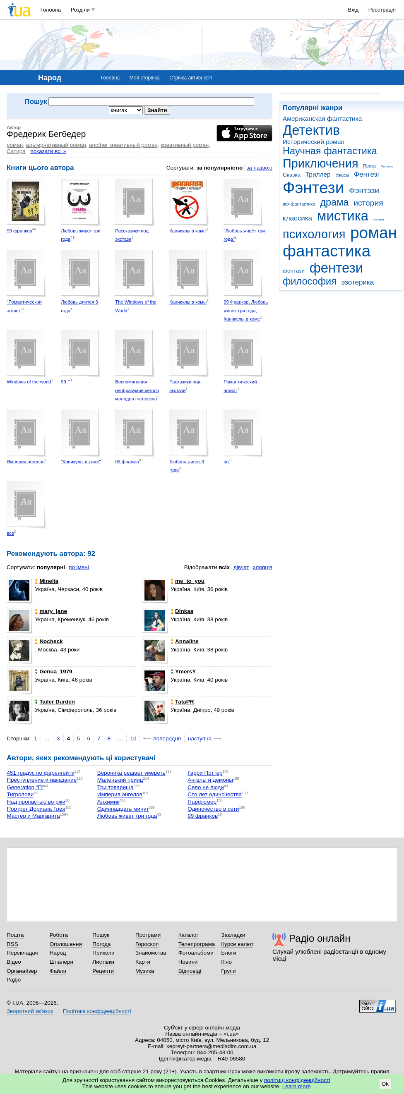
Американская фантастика (322, 118)
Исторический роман (313, 141)
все (10, 533)
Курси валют (237, 944)
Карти (142, 962)
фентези (336, 267)
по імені (79, 567)
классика (297, 218)
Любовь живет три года (127, 816)
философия (310, 281)
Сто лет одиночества (215, 795)
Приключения (320, 163)
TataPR (182, 702)
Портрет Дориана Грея (36, 809)
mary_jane (51, 611)
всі (226, 461)
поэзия (378, 219)
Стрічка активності (190, 78)
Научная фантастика (330, 151)
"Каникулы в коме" (81, 461)
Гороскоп (147, 944)
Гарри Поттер (205, 773)
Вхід (353, 10)
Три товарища (115, 787)
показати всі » (48, 151)
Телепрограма (196, 944)
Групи (228, 971)
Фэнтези (313, 187)
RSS (12, 944)
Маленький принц (120, 780)
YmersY (183, 671)
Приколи (103, 953)
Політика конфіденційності (97, 1011)
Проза (369, 165)
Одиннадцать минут (123, 809)
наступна (200, 738)
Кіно (226, 962)
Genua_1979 (53, 671)
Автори (19, 758)
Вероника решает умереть (131, 773)
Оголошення (66, 944)
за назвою (259, 168)
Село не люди (206, 787)
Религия (387, 166)
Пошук (100, 935)
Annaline (185, 641)
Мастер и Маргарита (33, 816)
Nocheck (49, 641)
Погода (101, 944)
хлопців (262, 567)
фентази (294, 271)
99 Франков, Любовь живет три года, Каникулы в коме (246, 310)
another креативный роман (123, 145)
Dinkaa (182, 611)
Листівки (103, 962)
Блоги (228, 953)
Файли (58, 971)
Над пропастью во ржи (36, 802)
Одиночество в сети (213, 809)
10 (133, 738)
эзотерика (357, 282)
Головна (51, 10)
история (368, 203)
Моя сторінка (145, 78)
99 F (65, 381)
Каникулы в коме (187, 230)
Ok (385, 1084)
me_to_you (187, 581)
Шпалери (61, 962)
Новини (188, 962)
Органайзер (22, 971)
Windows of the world (29, 381)
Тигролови (20, 795)
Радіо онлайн (320, 938)
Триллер (318, 174)
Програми (148, 935)
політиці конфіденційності (297, 1080)
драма (334, 202)
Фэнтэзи (364, 190)
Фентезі (366, 174)
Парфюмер (202, 802)
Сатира (16, 151)
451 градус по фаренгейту (40, 773)
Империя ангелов (25, 461)
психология (314, 234)
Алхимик (108, 802)
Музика (144, 971)
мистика (342, 215)
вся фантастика (299, 203)
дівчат (241, 567)
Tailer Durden (55, 702)
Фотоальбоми (196, 953)
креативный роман (185, 145)
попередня (167, 738)
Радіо (14, 980)
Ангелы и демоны (210, 780)
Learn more (296, 1086)
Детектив (311, 130)
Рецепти (103, 971)
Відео (14, 962)
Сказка (292, 175)
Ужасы (342, 174)
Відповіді (190, 971)
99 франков (19, 230)
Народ (58, 953)
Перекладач (22, 953)
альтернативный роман (56, 145)
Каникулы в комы (188, 301)
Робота (59, 935)
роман (373, 233)
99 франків (127, 461)
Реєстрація (382, 10)
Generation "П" (25, 787)
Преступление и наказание (42, 780)
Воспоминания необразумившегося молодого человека (137, 390)
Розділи (80, 10)
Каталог (188, 935)
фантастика (326, 251)
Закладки (233, 935)
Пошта (15, 935)
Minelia (46, 581)
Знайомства (150, 953)
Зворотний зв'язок (30, 1011)
